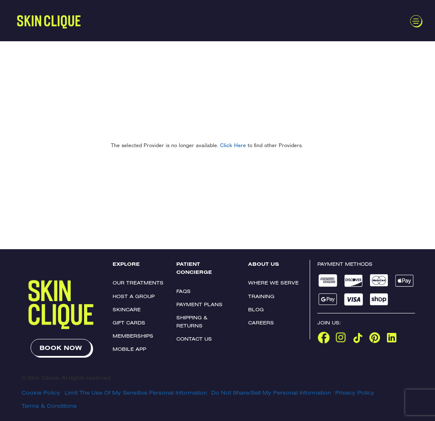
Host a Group (134, 296)
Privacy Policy (354, 392)
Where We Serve (273, 282)
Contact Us (194, 339)
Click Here (233, 145)
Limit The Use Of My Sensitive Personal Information (136, 392)
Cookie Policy (41, 392)
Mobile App (129, 349)
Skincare (127, 309)
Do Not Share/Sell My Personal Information (271, 392)
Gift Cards (129, 322)
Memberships (133, 336)
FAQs (183, 291)
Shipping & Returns (191, 321)
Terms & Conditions (49, 405)
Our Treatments (138, 282)
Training (261, 296)
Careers (261, 322)
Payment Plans (199, 304)
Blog (256, 309)
